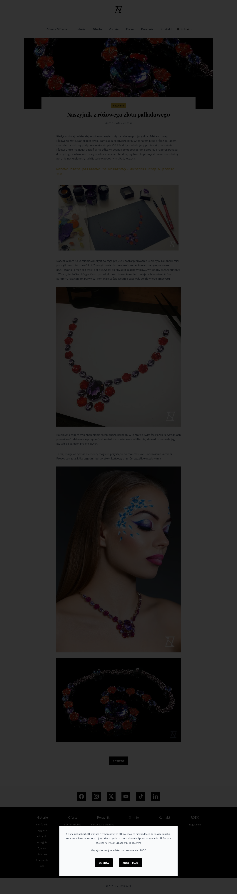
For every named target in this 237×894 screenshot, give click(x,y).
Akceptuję (130, 863)
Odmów (104, 863)
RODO (143, 850)
